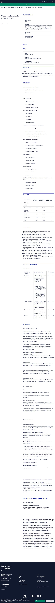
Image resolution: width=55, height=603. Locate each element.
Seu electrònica (39, 577)
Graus (20, 576)
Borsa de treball (22, 581)
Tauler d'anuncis (22, 580)
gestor (20, 600)
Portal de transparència (41, 576)
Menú (53, 1)
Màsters (20, 577)
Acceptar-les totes (40, 600)
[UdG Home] (1, 1)
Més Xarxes (3, 589)
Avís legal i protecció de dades (42, 581)
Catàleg (35, 232)
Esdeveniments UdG (23, 584)
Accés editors (39, 587)
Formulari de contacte (5, 580)
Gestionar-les (50, 600)
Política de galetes (9, 601)
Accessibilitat (39, 580)
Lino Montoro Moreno (28, 58)
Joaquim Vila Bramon (37, 58)
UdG (2, 7)
